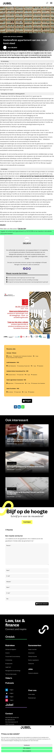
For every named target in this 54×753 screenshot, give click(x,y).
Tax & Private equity (11, 436)
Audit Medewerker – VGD (13, 362)
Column (7, 653)
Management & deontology (12, 670)
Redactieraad (32, 698)
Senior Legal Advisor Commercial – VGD (16, 380)
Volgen (11, 690)
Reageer (28, 401)
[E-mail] (27, 268)
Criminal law (8, 660)
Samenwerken (34, 645)
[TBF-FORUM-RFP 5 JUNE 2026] (26, 339)
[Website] (24, 268)
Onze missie (31, 694)
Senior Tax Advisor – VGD (13, 388)
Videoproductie (32, 656)
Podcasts (9, 683)
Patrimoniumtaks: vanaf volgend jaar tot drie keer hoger (21, 277)
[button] (51, 2)
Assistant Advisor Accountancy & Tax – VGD (17, 371)
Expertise (20, 36)
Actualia (13, 36)
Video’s (8, 678)
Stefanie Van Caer (13, 443)
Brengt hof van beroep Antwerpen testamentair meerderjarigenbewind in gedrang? (28, 282)
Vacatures (31, 663)
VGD (8, 443)
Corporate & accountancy (12, 656)
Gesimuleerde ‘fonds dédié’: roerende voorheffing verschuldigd (23, 280)
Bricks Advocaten (10, 469)
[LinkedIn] (29, 268)
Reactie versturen (43, 604)
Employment (8, 663)
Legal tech (8, 667)
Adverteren (31, 653)
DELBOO (14, 48)
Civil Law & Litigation (11, 463)
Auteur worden (32, 649)
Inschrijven (27, 522)
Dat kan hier (22, 229)
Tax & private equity (11, 674)
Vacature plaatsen (33, 673)
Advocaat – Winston (11, 353)
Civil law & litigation (10, 649)
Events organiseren (33, 660)
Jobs (30, 669)
